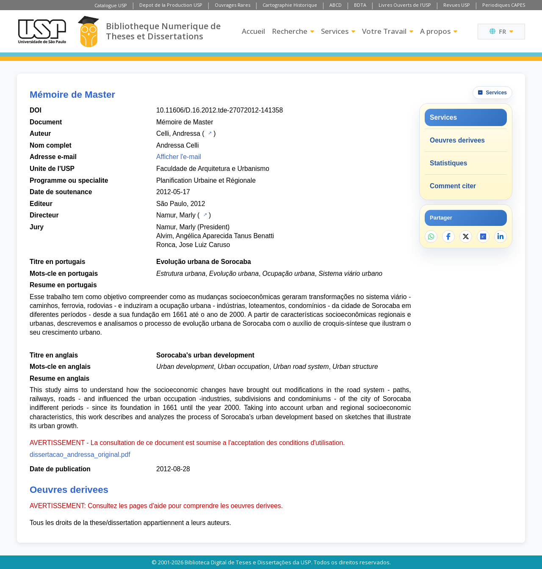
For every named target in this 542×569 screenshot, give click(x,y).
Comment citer (453, 186)
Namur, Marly (176, 215)
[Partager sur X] (465, 236)
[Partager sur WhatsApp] (431, 236)
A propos (438, 31)
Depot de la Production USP (170, 5)
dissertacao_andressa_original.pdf (80, 454)
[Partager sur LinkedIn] (500, 236)
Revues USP (456, 5)
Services (338, 31)
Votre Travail (387, 31)
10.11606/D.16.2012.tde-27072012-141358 (219, 110)
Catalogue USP (110, 5)
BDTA (360, 5)
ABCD (335, 5)
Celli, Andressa (178, 133)
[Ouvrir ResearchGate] (483, 236)
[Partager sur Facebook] (448, 236)
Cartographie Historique (290, 5)
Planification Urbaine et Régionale (206, 180)
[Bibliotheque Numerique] (88, 31)
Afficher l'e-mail (178, 156)
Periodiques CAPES (503, 5)
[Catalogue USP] (209, 133)
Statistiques (448, 163)
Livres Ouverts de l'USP (405, 5)
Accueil (253, 31)
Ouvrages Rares (232, 5)
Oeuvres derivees (457, 140)
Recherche (293, 31)
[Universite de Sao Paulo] (42, 31)
